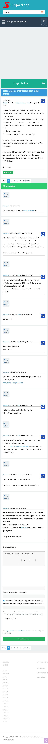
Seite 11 (5, 704)
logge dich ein (10, 631)
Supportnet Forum (17, 21)
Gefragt (5, 103)
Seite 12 (5, 707)
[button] (9, 553)
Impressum (41, 668)
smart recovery (28, 210)
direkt (5, 722)
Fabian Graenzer (35, 737)
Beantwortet (6, 206)
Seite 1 (6, 674)
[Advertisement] (24, 52)
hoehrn (19, 314)
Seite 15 (5, 716)
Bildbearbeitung (20, 103)
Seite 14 (5, 713)
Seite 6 (5, 689)
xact (29, 103)
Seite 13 (5, 710)
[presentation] (18, 625)
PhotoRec (24, 528)
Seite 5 (5, 686)
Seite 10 (5, 701)
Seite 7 (5, 692)
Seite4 (6, 683)
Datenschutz (41, 677)
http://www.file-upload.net (19, 446)
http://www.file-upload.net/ (13, 383)
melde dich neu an (22, 631)
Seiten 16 (6, 719)
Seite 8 (5, 695)
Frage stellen (21, 83)
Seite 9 (5, 698)
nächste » (26, 181)
